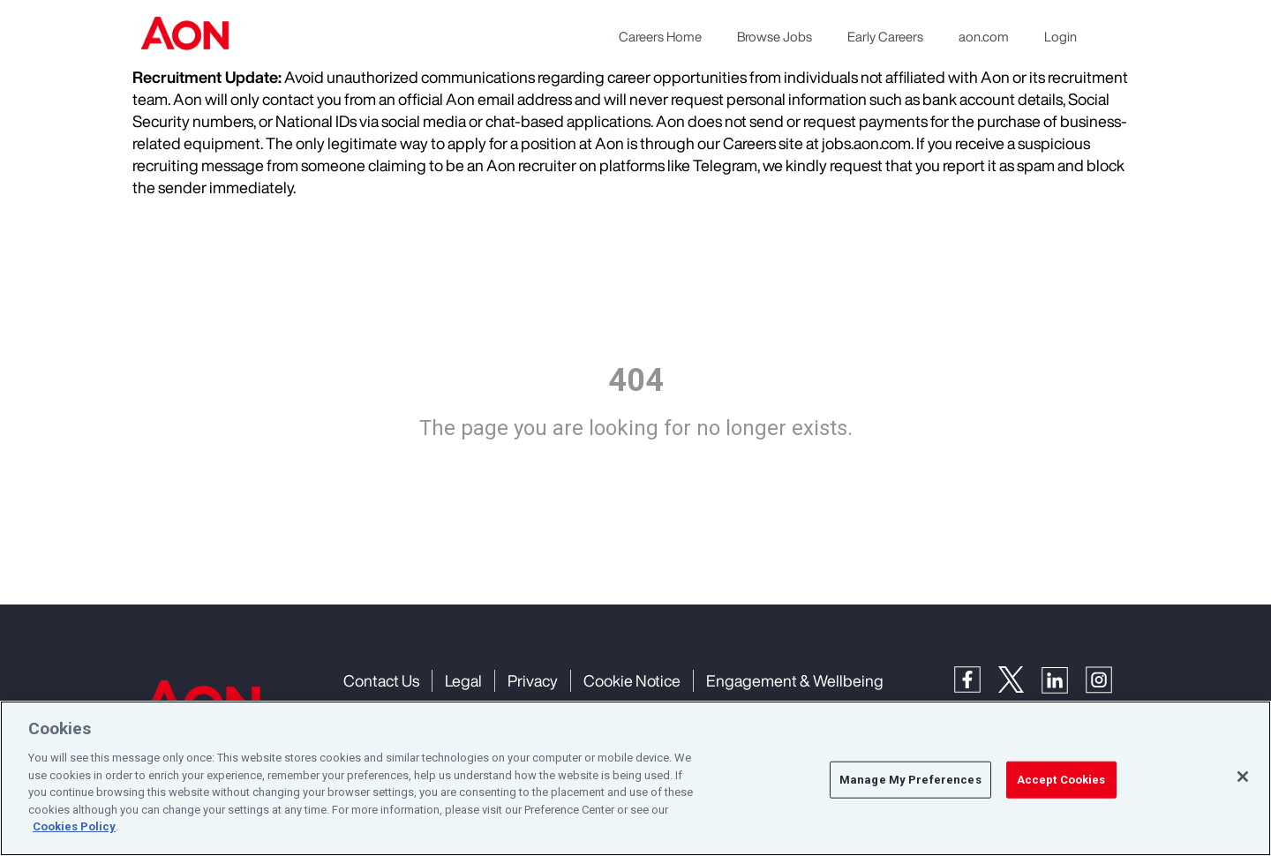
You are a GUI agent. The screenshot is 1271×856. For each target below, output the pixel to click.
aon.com (984, 36)
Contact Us (381, 680)
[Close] (1242, 776)
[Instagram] (1108, 678)
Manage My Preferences (910, 779)
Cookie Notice (632, 680)
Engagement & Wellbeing (795, 680)
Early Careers (885, 36)
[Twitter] (1020, 678)
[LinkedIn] (1064, 678)
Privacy (533, 680)
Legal (463, 680)
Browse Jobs (774, 36)
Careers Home (660, 36)
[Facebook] (976, 678)
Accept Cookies (1061, 779)
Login (1060, 36)
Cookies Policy (74, 827)
